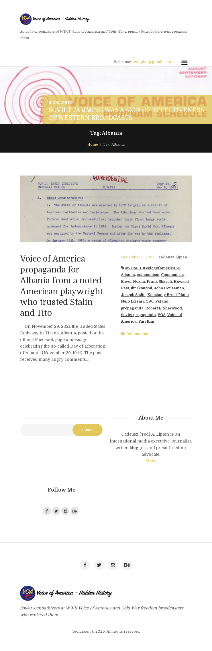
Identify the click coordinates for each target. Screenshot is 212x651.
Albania (128, 275)
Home (92, 145)
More (150, 461)
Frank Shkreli (159, 282)
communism (148, 275)
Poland (161, 301)
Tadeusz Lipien (172, 257)
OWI (150, 301)
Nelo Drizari (132, 301)
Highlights (60, 103)
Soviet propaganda (138, 315)
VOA (162, 315)
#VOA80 (133, 268)
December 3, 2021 (137, 257)
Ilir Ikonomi (141, 288)
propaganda (132, 308)
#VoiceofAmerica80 (161, 268)
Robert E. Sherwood (163, 308)
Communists (172, 275)
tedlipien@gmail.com (152, 62)
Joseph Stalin (133, 295)
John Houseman (169, 288)
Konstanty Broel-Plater (168, 295)
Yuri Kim (146, 321)
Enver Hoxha (133, 282)
